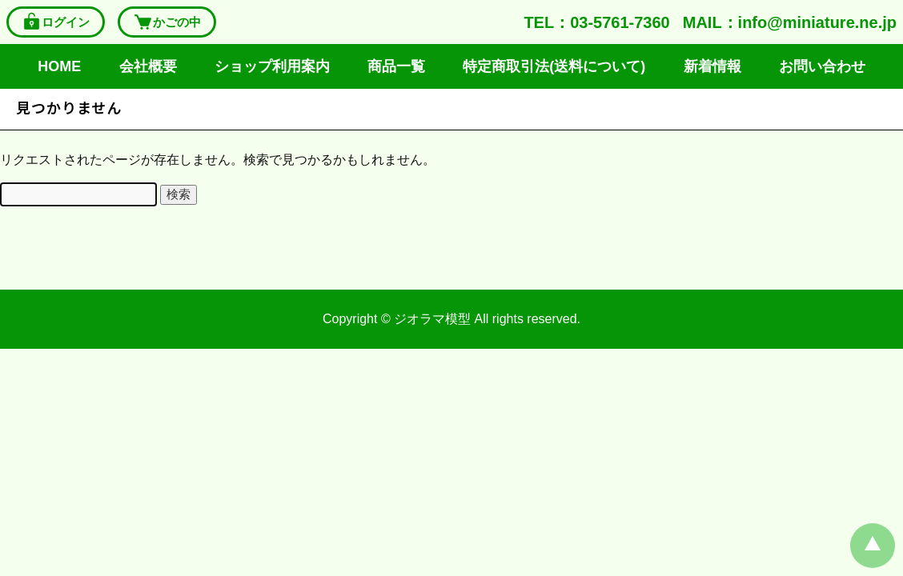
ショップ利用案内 (272, 66)
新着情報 (712, 66)
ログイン (56, 22)
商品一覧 (396, 66)
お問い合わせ (822, 66)
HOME (59, 66)
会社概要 (148, 66)
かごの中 (167, 22)
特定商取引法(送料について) (554, 66)
